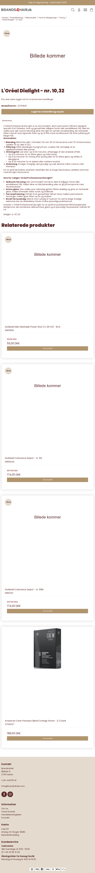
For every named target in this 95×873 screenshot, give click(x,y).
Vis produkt (47, 348)
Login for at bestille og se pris (47, 111)
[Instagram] (10, 798)
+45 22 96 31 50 (12, 852)
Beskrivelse (7, 120)
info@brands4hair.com (13, 786)
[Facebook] (4, 798)
